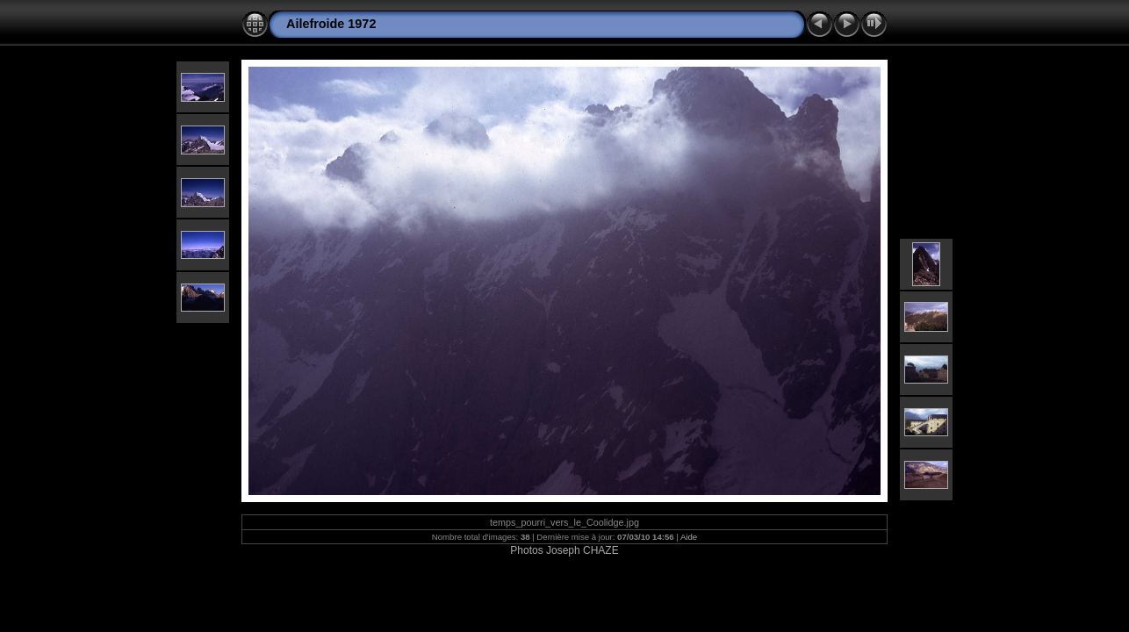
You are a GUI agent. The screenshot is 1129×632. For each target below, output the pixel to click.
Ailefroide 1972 (331, 24)
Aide (688, 537)
